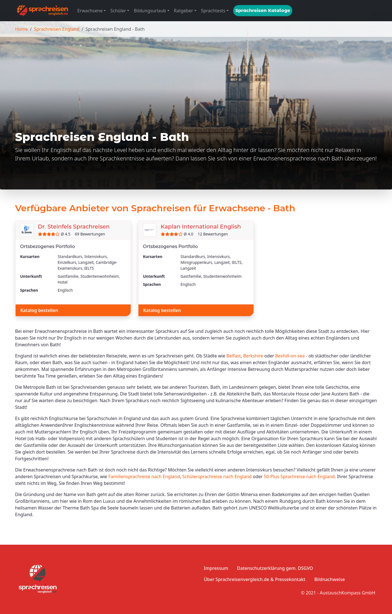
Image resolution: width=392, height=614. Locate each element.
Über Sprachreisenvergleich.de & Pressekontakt (254, 579)
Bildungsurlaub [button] (150, 11)
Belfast (233, 356)
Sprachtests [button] (213, 11)
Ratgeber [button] (183, 11)
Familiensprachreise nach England (144, 476)
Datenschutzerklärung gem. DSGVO (275, 568)
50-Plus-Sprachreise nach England (299, 476)
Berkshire (253, 356)
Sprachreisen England (56, 29)
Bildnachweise (329, 579)
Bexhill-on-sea (290, 356)
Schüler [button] (118, 11)
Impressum (216, 568)
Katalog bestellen (39, 310)
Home (21, 29)
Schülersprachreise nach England (217, 476)
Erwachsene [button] (89, 11)
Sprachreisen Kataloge (262, 10)
